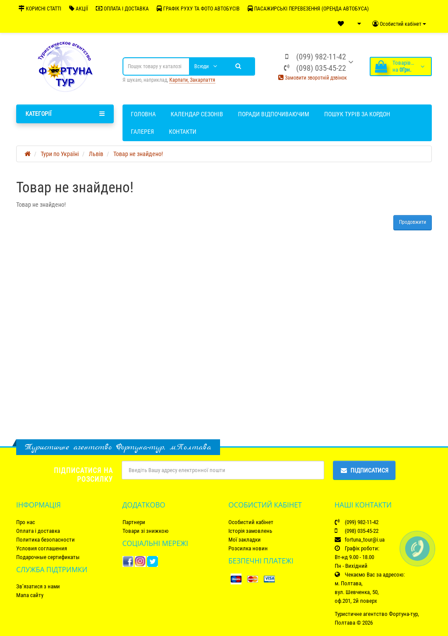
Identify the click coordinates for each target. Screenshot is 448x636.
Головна (143, 114)
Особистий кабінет (250, 522)
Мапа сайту (29, 595)
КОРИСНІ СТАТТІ (39, 8)
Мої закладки (244, 539)
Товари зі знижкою (145, 531)
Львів (96, 153)
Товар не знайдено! (138, 153)
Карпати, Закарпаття (192, 80)
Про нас (25, 522)
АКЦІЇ (78, 8)
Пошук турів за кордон (357, 114)
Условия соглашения (41, 548)
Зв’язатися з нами (38, 586)
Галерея (142, 131)
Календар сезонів (197, 114)
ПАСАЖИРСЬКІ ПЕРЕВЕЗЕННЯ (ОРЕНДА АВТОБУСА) (308, 8)
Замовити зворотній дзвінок (312, 78)
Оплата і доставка (38, 531)
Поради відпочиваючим (273, 114)
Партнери (133, 522)
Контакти (182, 131)
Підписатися (364, 470)
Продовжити (412, 222)
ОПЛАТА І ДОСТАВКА (122, 8)
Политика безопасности (45, 539)
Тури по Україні (60, 153)
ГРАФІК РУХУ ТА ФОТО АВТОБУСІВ (198, 8)
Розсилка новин (248, 548)
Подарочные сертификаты (48, 557)
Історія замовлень (250, 531)
